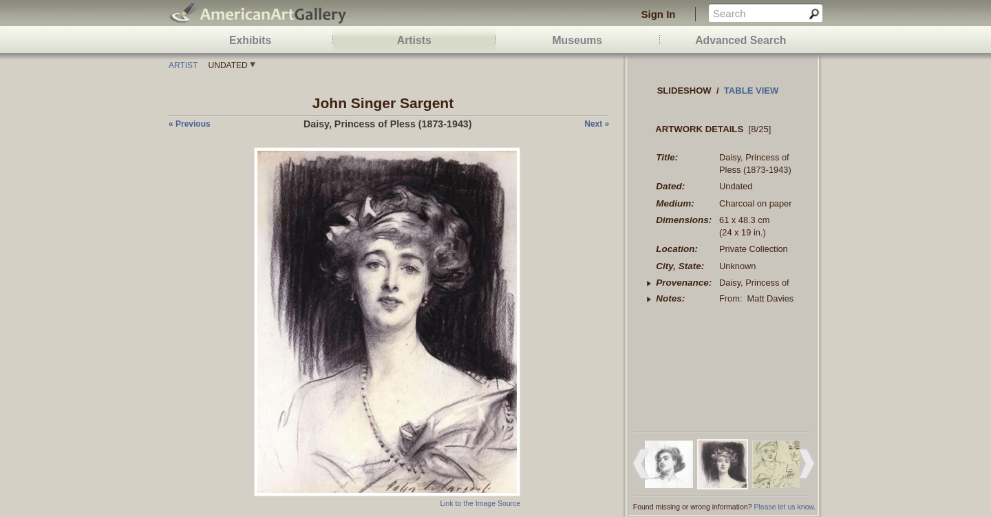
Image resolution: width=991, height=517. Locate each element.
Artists (414, 40)
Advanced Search (740, 40)
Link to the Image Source (480, 503)
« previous (190, 124)
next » (596, 124)
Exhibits (250, 40)
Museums (577, 40)
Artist (183, 65)
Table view (751, 90)
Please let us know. (785, 507)
